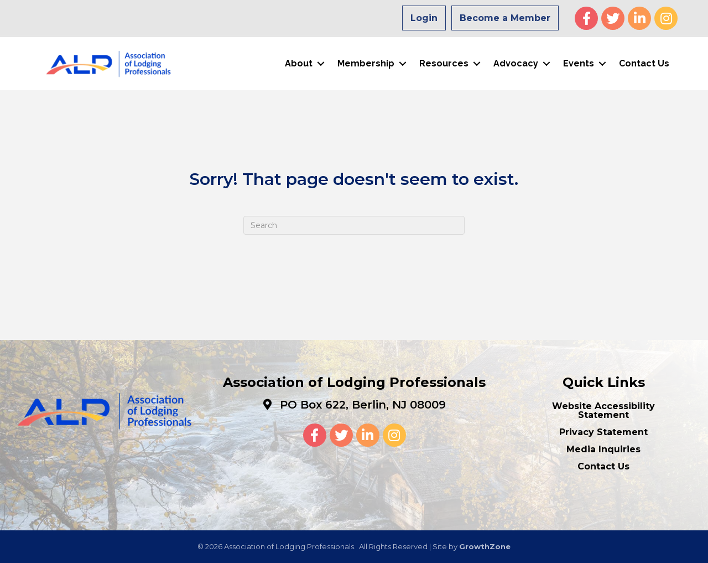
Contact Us (644, 63)
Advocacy (515, 63)
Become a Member (505, 18)
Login (424, 18)
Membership (365, 63)
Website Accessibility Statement (603, 410)
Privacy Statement (603, 432)
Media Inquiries (603, 449)
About (299, 63)
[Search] (354, 225)
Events (578, 63)
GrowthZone (485, 546)
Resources (443, 63)
